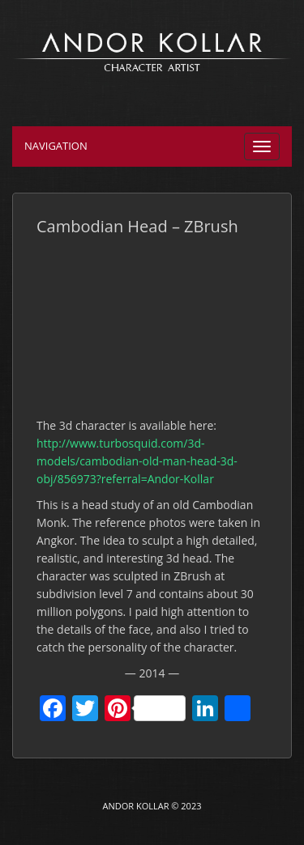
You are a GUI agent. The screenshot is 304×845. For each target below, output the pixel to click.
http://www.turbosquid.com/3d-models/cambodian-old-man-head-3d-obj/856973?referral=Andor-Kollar (137, 460)
